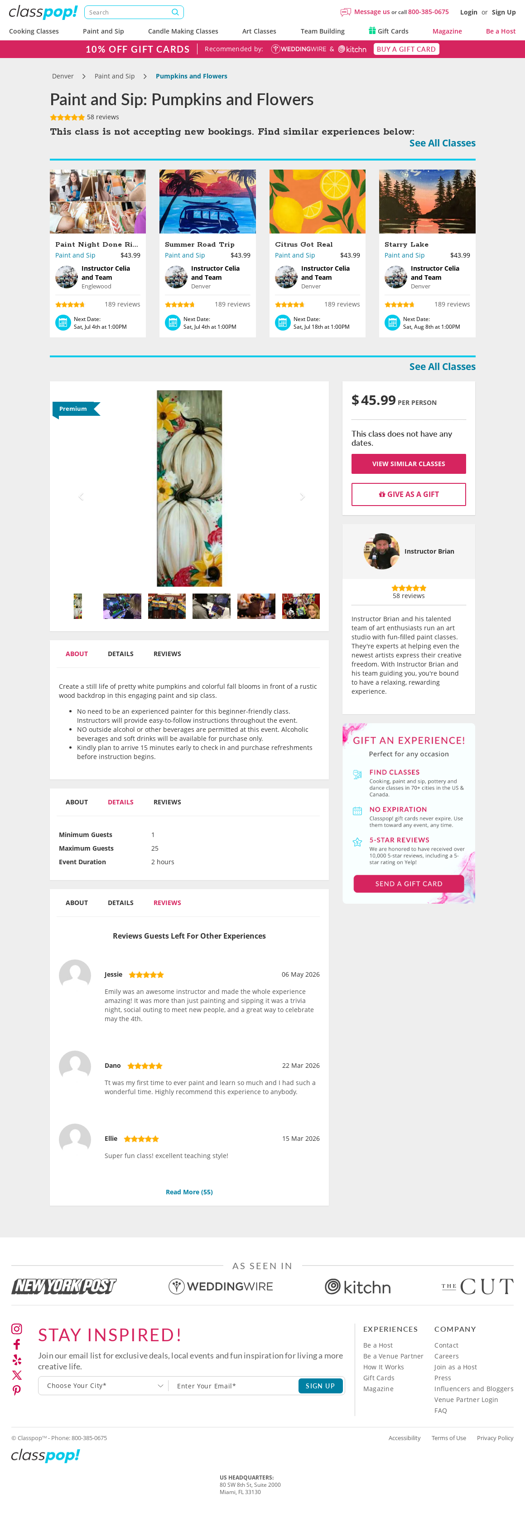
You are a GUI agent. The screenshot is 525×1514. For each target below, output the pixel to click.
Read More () (189, 1192)
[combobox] (104, 1386)
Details (121, 653)
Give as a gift (409, 494)
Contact (446, 1345)
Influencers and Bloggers (474, 1388)
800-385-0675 (428, 11)
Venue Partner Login (466, 1399)
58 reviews (84, 116)
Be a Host (501, 31)
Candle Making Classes (183, 31)
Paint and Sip (103, 31)
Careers (446, 1356)
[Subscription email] (234, 1386)
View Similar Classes (408, 463)
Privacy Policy (495, 1437)
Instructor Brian (429, 551)
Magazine (447, 31)
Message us (372, 11)
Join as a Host (455, 1367)
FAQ (440, 1410)
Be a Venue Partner (393, 1356)
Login (468, 12)
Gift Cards (389, 31)
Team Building (323, 31)
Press (442, 1377)
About (77, 653)
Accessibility (405, 1437)
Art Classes (259, 31)
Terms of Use (449, 1437)
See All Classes (442, 142)
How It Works (383, 1367)
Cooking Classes (34, 31)
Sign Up (504, 12)
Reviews (167, 653)
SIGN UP (320, 1385)
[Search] (134, 12)
